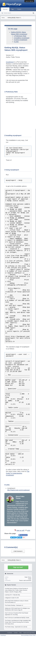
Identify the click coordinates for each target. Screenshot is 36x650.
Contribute (9, 632)
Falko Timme (28, 577)
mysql (29, 578)
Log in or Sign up (29, 1)
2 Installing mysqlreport (21, 38)
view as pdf (20, 530)
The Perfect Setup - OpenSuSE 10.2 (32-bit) (16, 627)
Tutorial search (7, 13)
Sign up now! (18, 567)
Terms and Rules (25, 635)
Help (20, 632)
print (28, 530)
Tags (12, 9)
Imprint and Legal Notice (29, 632)
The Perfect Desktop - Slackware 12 (14, 605)
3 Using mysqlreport (20, 40)
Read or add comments (25, 580)
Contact (15, 632)
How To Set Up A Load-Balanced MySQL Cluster (17, 617)
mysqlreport (10, 62)
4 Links (16, 41)
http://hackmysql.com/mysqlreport (18, 490)
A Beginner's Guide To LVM (12, 597)
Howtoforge (3, 635)
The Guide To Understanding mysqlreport (17, 473)
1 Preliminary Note (20, 36)
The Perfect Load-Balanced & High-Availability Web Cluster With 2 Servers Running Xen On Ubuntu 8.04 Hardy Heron (18, 622)
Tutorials (5, 9)
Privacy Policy (32, 635)
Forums (19, 9)
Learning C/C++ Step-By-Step (12, 594)
